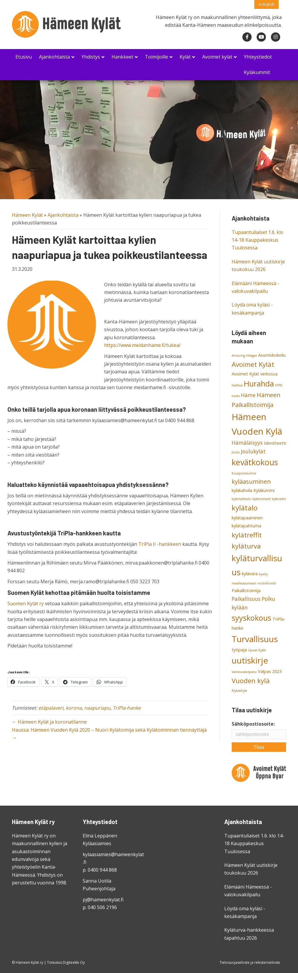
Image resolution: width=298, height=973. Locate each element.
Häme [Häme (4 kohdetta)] (248, 395)
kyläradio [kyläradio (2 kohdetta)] (279, 499)
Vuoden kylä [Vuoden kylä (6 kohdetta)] (251, 680)
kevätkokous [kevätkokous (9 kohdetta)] (255, 462)
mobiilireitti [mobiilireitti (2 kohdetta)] (267, 583)
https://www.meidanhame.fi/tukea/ (142, 345)
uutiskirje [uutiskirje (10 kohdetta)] (250, 660)
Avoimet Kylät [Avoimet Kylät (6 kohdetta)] (253, 364)
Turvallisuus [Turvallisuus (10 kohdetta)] (255, 639)
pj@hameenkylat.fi (103, 899)
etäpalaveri (50, 708)
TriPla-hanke (127, 708)
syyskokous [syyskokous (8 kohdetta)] (251, 618)
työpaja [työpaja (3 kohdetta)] (239, 650)
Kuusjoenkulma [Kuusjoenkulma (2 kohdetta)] (244, 473)
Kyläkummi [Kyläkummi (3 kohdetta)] (264, 490)
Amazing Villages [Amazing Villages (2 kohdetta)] (244, 355)
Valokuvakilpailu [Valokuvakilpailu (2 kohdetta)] (244, 672)
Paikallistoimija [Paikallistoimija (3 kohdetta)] (246, 590)
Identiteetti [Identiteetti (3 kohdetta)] (275, 443)
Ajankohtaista (54, 57)
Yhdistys (90, 57)
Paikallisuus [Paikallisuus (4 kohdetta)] (246, 598)
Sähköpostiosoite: (253, 724)
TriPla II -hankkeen (159, 544)
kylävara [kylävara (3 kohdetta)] (250, 573)
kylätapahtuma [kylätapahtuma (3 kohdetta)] (246, 526)
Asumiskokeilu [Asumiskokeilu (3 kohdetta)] (272, 355)
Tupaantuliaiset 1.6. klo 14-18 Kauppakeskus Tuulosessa (257, 240)
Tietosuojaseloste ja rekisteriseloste (249, 962)
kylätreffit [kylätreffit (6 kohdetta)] (247, 534)
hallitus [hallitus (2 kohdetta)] (237, 385)
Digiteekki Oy (74, 962)
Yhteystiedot (258, 57)
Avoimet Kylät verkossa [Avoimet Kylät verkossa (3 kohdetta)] (254, 374)
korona (74, 708)
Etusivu (23, 57)
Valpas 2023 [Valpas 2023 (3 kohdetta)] (270, 671)
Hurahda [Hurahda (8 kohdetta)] (259, 383)
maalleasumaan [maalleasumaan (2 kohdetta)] (244, 583)
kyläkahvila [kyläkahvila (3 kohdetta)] (242, 490)
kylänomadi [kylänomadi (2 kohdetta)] (261, 499)
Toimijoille (156, 57)
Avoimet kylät (217, 57)
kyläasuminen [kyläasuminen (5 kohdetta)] (251, 481)
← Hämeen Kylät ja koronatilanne (49, 722)
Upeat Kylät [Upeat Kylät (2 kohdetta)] (257, 650)
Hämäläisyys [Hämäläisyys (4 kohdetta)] (247, 442)
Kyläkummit (257, 72)
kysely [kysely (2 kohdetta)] (263, 574)
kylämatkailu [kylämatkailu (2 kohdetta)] (241, 499)
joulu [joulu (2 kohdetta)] (236, 452)
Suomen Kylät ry (25, 603)
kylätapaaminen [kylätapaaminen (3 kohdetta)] (247, 518)
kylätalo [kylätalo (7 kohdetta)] (245, 508)
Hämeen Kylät (27, 215)
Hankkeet (122, 57)
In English (266, 4)
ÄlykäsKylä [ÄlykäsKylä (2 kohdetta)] (239, 691)
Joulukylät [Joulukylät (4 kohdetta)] (253, 451)
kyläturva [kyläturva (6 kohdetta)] (246, 545)
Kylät (185, 57)
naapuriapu (97, 708)
